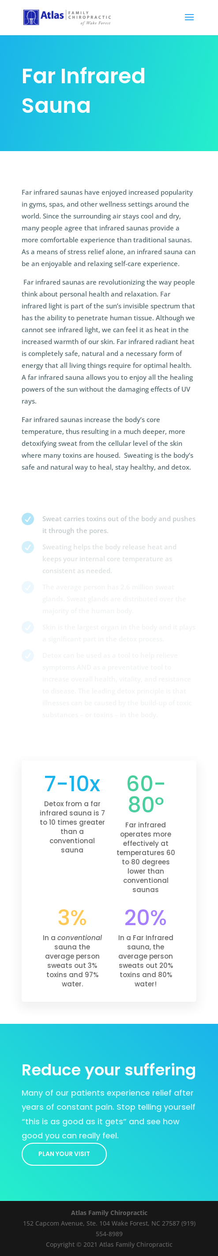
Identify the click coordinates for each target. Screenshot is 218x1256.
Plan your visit (64, 1153)
